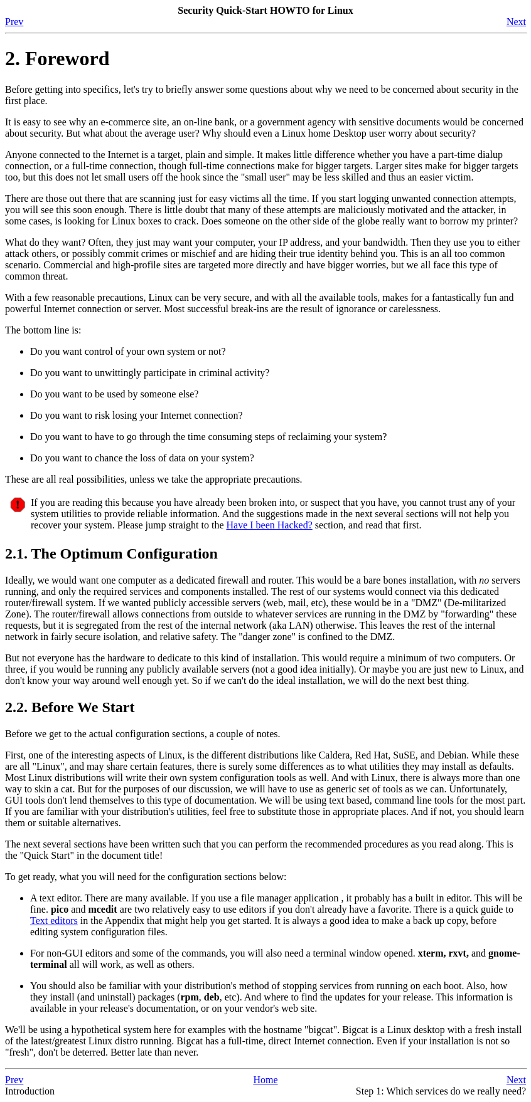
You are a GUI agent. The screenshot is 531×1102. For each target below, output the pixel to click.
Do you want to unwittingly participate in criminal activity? (149, 372)
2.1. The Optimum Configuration (111, 553)
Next (516, 21)
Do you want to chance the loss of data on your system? (142, 458)
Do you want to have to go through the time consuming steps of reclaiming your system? (208, 436)
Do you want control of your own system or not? (128, 351)
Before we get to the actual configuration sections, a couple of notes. (143, 733)
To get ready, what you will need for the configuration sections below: (145, 876)
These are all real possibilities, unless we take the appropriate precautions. (154, 479)
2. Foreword (57, 58)
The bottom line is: (43, 330)
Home (265, 1079)
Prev (14, 21)
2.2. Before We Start (69, 707)
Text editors (54, 920)
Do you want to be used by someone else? (114, 394)
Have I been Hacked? (269, 525)
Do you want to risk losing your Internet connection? (136, 415)
